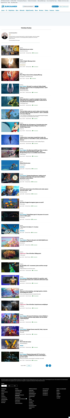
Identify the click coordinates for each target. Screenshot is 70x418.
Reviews (41, 10)
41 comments (35, 270)
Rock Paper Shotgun (32, 405)
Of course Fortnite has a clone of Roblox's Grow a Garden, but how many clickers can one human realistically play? (34, 317)
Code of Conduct (18, 391)
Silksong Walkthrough (42, 0)
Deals (9, 2)
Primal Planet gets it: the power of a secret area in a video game (34, 215)
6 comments (35, 118)
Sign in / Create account (64, 6)
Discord (58, 391)
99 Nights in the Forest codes (63, 0)
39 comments (35, 130)
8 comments (35, 322)
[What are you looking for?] (30, 6)
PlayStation (11, 10)
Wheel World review (25, 163)
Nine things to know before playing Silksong (31, 74)
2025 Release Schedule (5, 0)
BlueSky (58, 390)
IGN (29, 397)
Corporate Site (4, 397)
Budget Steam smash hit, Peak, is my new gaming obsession (34, 330)
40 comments (34, 232)
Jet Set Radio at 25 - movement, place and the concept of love (33, 266)
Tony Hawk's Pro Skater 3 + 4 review (29, 227)
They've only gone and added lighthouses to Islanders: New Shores (34, 241)
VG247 (30, 408)
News (36, 10)
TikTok (58, 394)
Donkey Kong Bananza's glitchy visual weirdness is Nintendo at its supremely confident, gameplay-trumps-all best (33, 177)
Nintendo (22, 10)
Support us (55, 6)
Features (52, 10)
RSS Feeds (3, 402)
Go (36, 6)
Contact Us (3, 396)
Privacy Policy (17, 400)
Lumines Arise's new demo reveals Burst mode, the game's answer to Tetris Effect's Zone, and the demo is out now (34, 138)
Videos (46, 10)
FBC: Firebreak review (25, 341)
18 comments (35, 360)
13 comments (33, 78)
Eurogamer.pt (45, 394)
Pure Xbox (31, 402)
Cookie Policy (17, 393)
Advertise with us (4, 391)
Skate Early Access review (26, 49)
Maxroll (30, 399)
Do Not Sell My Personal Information (19, 395)
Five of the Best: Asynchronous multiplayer (37, 304)
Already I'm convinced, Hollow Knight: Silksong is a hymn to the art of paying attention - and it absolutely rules (34, 87)
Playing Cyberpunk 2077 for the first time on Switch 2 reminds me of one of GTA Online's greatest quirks (33, 355)
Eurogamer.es (45, 391)
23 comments (35, 143)
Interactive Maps (4, 399)
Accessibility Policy (18, 390)
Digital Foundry (30, 10)
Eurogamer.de (45, 390)
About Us (3, 390)
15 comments (35, 105)
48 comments (35, 168)
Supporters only (4, 2)
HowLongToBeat (32, 394)
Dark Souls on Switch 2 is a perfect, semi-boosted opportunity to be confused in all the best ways (34, 279)
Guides (57, 10)
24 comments (35, 156)
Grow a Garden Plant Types (52, 0)
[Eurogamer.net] (9, 6)
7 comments (35, 334)
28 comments (35, 308)
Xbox (17, 10)
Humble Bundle (31, 396)
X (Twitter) (58, 396)
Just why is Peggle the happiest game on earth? (32, 202)
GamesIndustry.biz (32, 393)
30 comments (35, 347)
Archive (29, 365)
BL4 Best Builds (13, 0)
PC (6, 10)
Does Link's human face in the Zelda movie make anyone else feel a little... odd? (34, 190)
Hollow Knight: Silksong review (27, 61)
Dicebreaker (31, 390)
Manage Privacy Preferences (21, 398)
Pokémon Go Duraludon (32, 0)
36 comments (35, 92)
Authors (2, 394)
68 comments (34, 181)
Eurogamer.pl (45, 393)
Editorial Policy (17, 397)
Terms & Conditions (18, 403)
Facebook (58, 393)
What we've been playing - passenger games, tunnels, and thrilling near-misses (33, 292)
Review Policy (17, 401)
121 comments (35, 66)
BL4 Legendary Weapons (22, 0)
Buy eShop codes (14, 2)
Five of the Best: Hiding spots (33, 253)
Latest (2, 10)
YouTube (58, 397)
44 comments (35, 283)
